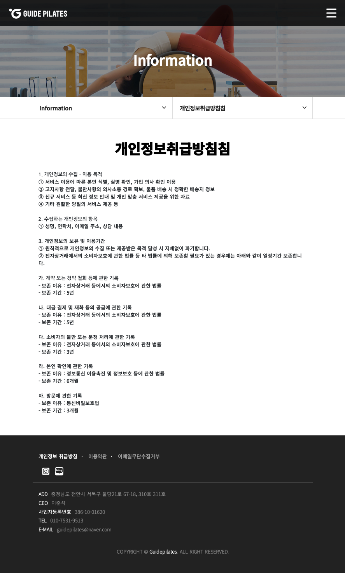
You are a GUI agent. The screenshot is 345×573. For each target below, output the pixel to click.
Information (104, 108)
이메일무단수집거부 (139, 456)
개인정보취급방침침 (244, 108)
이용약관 (97, 456)
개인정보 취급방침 (58, 456)
